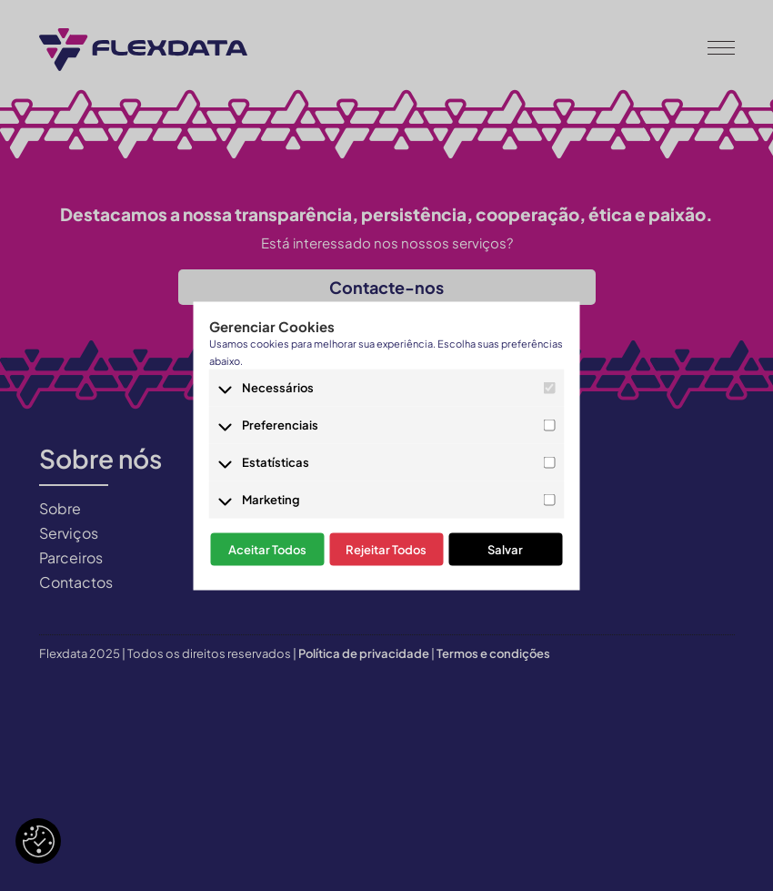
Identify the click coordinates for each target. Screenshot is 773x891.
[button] (721, 45)
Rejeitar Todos (386, 549)
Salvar (505, 549)
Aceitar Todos (267, 549)
